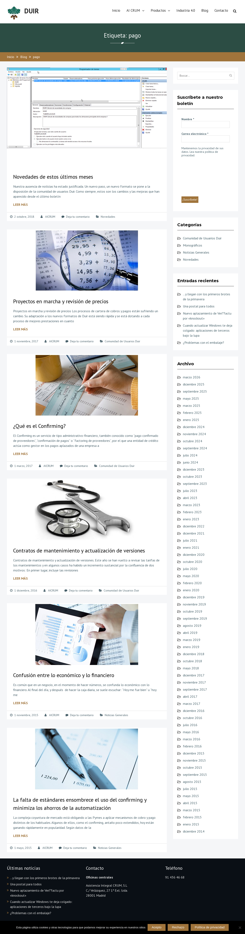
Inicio (116, 10)
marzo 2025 (191, 405)
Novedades (108, 217)
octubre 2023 (192, 476)
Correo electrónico (194, 134)
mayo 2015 (191, 796)
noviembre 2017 (194, 682)
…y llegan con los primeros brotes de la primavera (45, 878)
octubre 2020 (192, 562)
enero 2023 (191, 519)
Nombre (187, 119)
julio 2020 (190, 569)
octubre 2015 (192, 767)
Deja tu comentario (78, 217)
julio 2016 (190, 725)
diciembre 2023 (193, 469)
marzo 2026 (191, 377)
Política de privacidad (210, 927)
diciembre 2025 (193, 384)
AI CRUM (133, 10)
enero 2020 (191, 590)
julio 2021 (190, 540)
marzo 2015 (191, 810)
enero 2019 (191, 647)
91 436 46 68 (175, 877)
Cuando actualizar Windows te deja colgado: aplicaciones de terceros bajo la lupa (207, 330)
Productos (158, 10)
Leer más (20, 204)
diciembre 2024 (193, 427)
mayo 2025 (191, 398)
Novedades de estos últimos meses (53, 176)
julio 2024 (190, 455)
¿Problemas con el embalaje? (203, 342)
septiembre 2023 (195, 484)
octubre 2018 (192, 661)
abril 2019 (190, 633)
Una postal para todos (198, 306)
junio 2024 (190, 462)
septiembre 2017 (195, 689)
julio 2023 (190, 491)
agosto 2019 (192, 625)
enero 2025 (191, 420)
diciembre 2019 (193, 597)
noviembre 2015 (194, 760)
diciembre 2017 (193, 675)
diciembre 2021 (193, 533)
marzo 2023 (191, 505)
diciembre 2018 (193, 654)
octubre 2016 (192, 718)
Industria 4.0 (185, 10)
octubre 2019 (192, 611)
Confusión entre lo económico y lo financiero (63, 675)
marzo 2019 (191, 640)
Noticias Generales (116, 715)
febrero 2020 (192, 583)
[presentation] (198, 176)
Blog (204, 10)
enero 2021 (191, 547)
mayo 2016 (191, 732)
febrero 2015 (192, 817)
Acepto (157, 927)
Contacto (221, 10)
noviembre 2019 (194, 604)
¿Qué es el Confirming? (39, 425)
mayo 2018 (191, 668)
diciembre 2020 (193, 554)
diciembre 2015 (193, 753)
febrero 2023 (192, 512)
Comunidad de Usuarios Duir (122, 341)
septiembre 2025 (195, 391)
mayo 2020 (191, 576)
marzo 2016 (191, 739)
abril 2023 (190, 498)
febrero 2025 (192, 413)
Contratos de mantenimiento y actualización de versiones (79, 550)
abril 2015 (190, 803)
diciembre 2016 (193, 711)
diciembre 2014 (193, 831)
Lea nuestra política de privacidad (199, 153)
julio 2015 (190, 789)
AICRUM (50, 217)
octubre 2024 (192, 441)
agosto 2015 (192, 782)
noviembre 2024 (194, 434)
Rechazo (178, 927)
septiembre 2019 (195, 618)
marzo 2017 (191, 703)
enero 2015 (191, 824)
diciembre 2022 (193, 526)
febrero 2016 (192, 746)
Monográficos (192, 245)
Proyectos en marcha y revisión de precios (60, 301)
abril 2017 (190, 696)
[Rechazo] (240, 927)
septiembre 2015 (195, 774)
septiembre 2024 (195, 448)
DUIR (31, 10)
